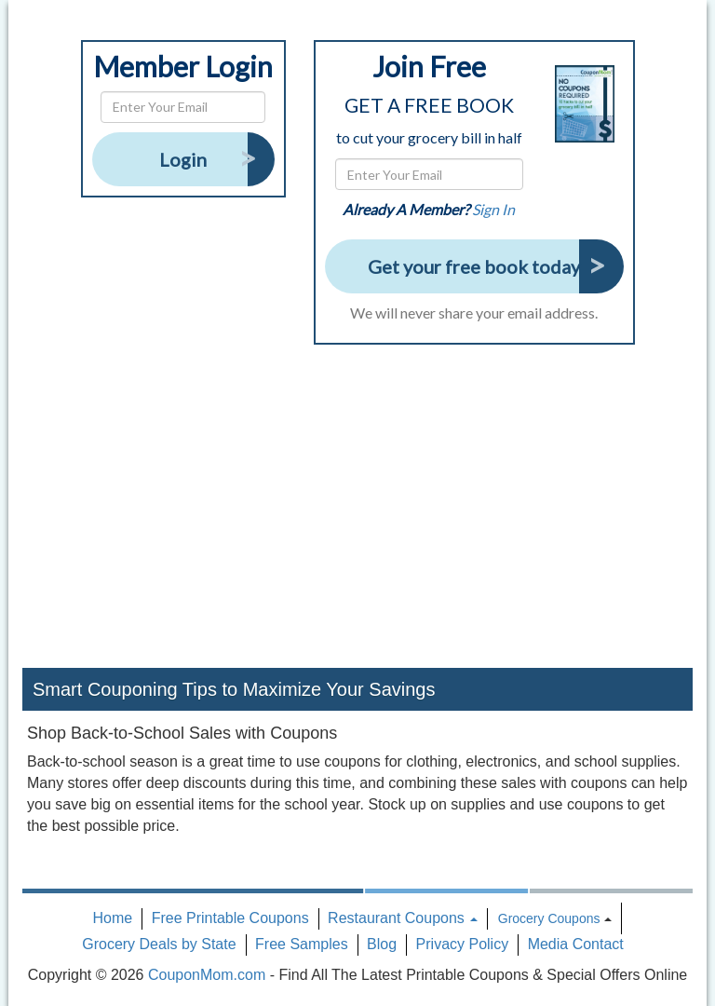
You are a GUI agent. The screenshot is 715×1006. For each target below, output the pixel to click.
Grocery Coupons (549, 918)
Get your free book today (474, 266)
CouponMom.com (206, 975)
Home (113, 918)
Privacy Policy (462, 944)
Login (183, 159)
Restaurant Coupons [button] (403, 918)
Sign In (493, 209)
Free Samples (301, 944)
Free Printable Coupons (230, 918)
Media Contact (576, 944)
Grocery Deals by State (159, 944)
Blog (382, 944)
